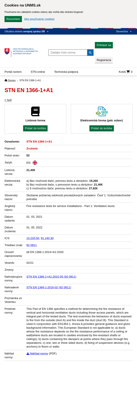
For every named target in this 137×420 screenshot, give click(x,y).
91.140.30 (47, 238)
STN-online (38, 71)
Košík (125, 71)
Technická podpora (66, 71)
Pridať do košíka (35, 128)
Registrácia (104, 60)
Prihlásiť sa (104, 45)
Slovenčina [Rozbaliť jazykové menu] (124, 31)
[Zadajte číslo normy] (68, 53)
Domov (10, 80)
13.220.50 (32, 238)
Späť (9, 100)
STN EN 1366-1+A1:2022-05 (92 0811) (51, 276)
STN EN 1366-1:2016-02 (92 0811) (48, 287)
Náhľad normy (37, 353)
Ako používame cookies (39, 19)
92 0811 (31, 245)
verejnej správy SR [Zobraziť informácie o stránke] (36, 31)
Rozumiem (13, 19)
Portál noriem (13, 71)
